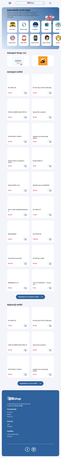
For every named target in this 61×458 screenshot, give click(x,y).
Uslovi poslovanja (12, 434)
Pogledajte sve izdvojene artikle (30, 297)
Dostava (9, 436)
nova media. (19, 406)
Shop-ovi (10, 416)
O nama (9, 412)
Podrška (9, 426)
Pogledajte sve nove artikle (30, 383)
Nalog (9, 414)
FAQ (8, 424)
